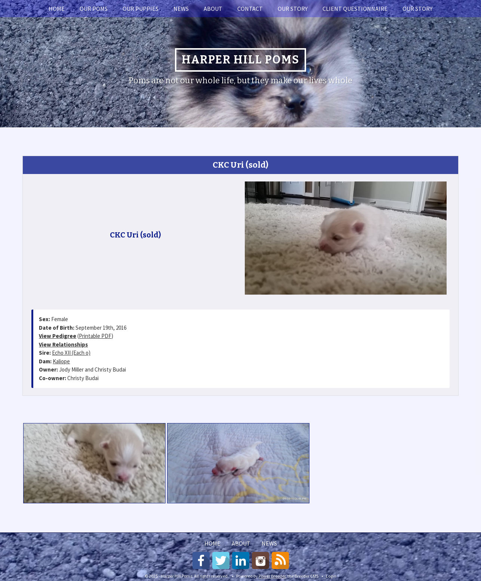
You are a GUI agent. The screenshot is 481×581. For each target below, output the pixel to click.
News (181, 8)
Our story (293, 8)
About (213, 8)
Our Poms (94, 8)
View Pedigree (57, 335)
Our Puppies (140, 8)
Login (331, 576)
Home (57, 8)
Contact (250, 8)
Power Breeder (272, 576)
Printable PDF (95, 335)
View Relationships (63, 344)
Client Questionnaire (355, 8)
